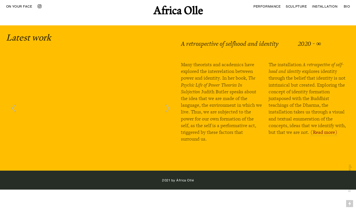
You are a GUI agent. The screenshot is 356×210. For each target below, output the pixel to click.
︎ (39, 6)
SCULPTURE (297, 6)
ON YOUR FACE (19, 6)
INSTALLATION (324, 6)
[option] (90, 108)
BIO (347, 6)
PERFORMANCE (267, 6)
